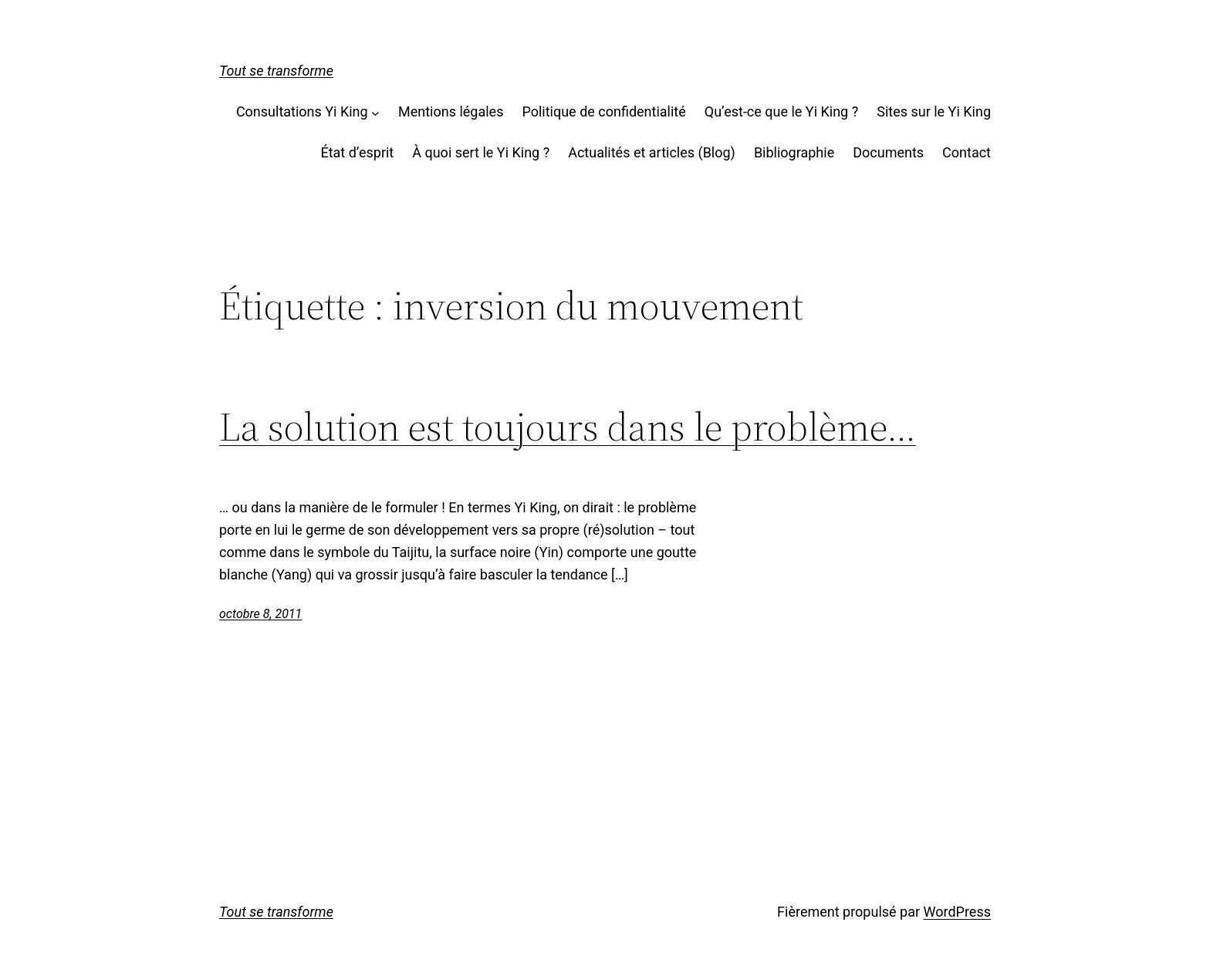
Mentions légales (450, 111)
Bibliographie (794, 152)
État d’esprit (357, 152)
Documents (888, 152)
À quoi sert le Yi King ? (480, 152)
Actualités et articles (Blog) (651, 152)
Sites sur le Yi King (934, 111)
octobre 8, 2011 (260, 613)
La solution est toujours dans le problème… (567, 427)
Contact (966, 152)
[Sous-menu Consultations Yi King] (375, 112)
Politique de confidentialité (603, 111)
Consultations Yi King (302, 111)
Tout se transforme (276, 71)
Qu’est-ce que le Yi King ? (781, 111)
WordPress (957, 912)
